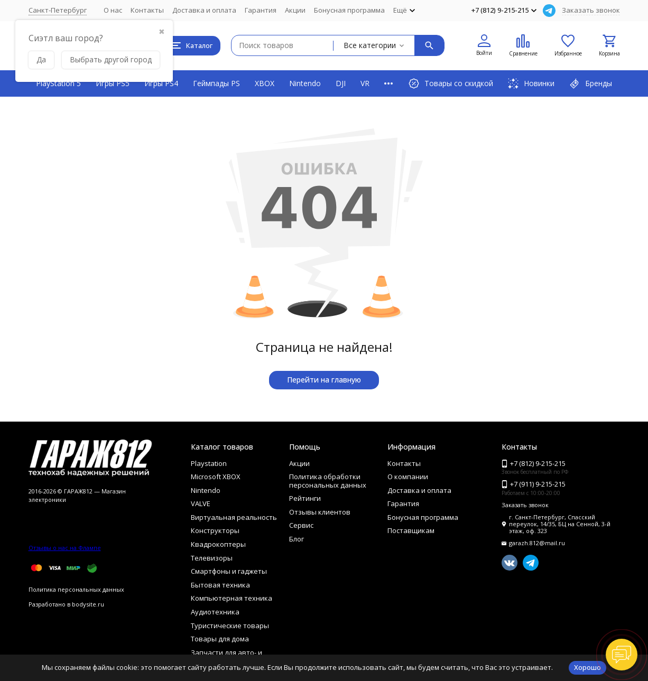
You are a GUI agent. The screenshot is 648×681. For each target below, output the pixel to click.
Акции (295, 10)
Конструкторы (215, 530)
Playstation (209, 463)
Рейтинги (305, 498)
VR (364, 83)
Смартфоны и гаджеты (229, 571)
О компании (407, 476)
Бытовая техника (220, 585)
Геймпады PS (216, 83)
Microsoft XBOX (215, 476)
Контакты (147, 10)
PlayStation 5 (58, 83)
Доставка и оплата (204, 10)
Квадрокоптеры (218, 544)
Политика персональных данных (76, 589)
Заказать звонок (591, 10)
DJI (341, 83)
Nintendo (305, 83)
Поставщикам (410, 530)
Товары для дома (220, 638)
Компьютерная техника (231, 598)
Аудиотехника (215, 612)
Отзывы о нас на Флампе (65, 548)
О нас (113, 10)
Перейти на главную (324, 380)
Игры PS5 (112, 83)
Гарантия (260, 10)
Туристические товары (230, 625)
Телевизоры (212, 558)
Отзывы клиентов (319, 512)
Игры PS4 (161, 83)
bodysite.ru (88, 604)
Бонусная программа (349, 10)
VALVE (200, 503)
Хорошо (587, 667)
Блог (296, 539)
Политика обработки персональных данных (327, 481)
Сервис (301, 525)
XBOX (264, 83)
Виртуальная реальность (234, 517)
